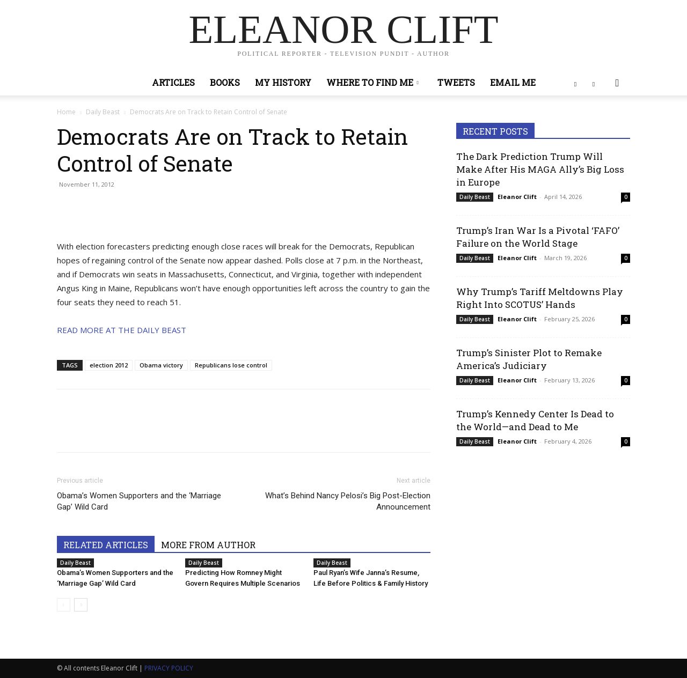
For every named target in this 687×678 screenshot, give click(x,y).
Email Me (513, 82)
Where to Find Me (372, 82)
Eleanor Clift (517, 197)
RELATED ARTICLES (105, 544)
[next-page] (80, 604)
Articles (173, 82)
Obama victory (161, 365)
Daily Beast (103, 111)
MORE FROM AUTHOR (208, 544)
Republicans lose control (231, 365)
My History (283, 82)
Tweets (456, 82)
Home (66, 111)
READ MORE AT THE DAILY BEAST (121, 330)
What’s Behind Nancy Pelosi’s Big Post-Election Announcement (347, 501)
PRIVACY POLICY (168, 668)
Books (225, 82)
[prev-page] (63, 604)
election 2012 (109, 365)
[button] (617, 83)
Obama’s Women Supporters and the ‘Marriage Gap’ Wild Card (139, 501)
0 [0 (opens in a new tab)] (625, 197)
